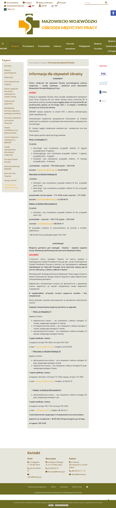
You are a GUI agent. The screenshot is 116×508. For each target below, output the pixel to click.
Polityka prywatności (62, 505)
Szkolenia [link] (64, 487)
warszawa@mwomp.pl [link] (56, 472)
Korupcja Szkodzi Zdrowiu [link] (11, 160)
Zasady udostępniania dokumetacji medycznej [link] (10, 151)
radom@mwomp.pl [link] (78, 474)
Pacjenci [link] (15, 46)
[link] (113, 13)
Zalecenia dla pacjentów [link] (9, 102)
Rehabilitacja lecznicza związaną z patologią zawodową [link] (12, 111)
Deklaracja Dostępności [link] (37, 487)
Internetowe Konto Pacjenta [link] (11, 83)
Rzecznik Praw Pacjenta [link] (9, 174)
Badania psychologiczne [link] (10, 71)
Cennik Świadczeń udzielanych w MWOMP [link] (11, 140)
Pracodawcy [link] (28, 46)
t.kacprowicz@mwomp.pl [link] (44, 347)
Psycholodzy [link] (44, 46)
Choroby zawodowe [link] (70, 46)
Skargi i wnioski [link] (10, 180)
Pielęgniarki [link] (84, 46)
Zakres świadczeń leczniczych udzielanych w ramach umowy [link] (11, 93)
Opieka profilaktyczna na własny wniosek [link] (11, 130)
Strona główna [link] (34, 63)
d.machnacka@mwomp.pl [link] (44, 381)
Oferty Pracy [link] (77, 487)
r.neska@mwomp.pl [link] (42, 410)
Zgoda (51, 505)
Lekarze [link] (57, 46)
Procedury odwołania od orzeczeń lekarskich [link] (12, 120)
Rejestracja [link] (8, 77)
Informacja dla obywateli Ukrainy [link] (11, 186)
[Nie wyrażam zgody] (113, 504)
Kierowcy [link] (7, 66)
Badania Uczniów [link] (98, 46)
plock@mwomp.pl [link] (34, 477)
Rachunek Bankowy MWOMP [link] (12, 167)
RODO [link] (53, 487)
